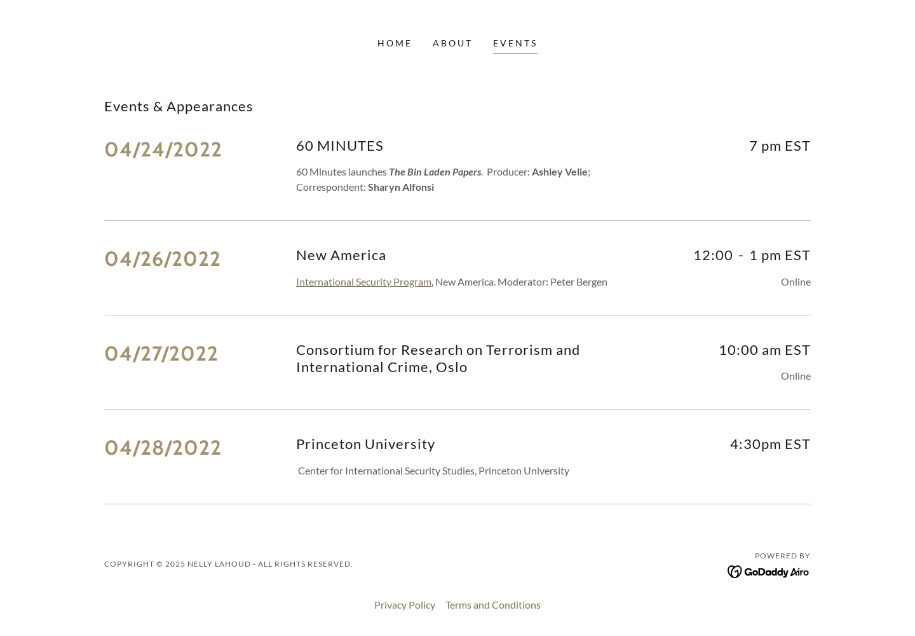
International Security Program (363, 281)
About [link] (453, 43)
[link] (769, 570)
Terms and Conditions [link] (493, 604)
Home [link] (394, 43)
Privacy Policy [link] (404, 604)
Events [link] (515, 43)
